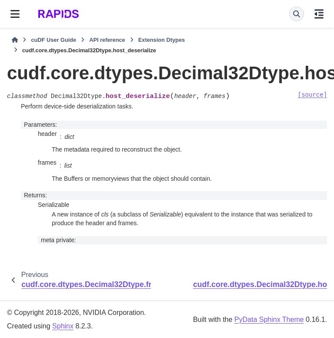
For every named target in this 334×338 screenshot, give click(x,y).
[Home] (15, 40)
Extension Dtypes (161, 40)
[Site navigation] (15, 14)
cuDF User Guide (53, 40)
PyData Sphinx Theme (269, 319)
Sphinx (62, 326)
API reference (107, 40)
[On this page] (319, 14)
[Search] (296, 14)
